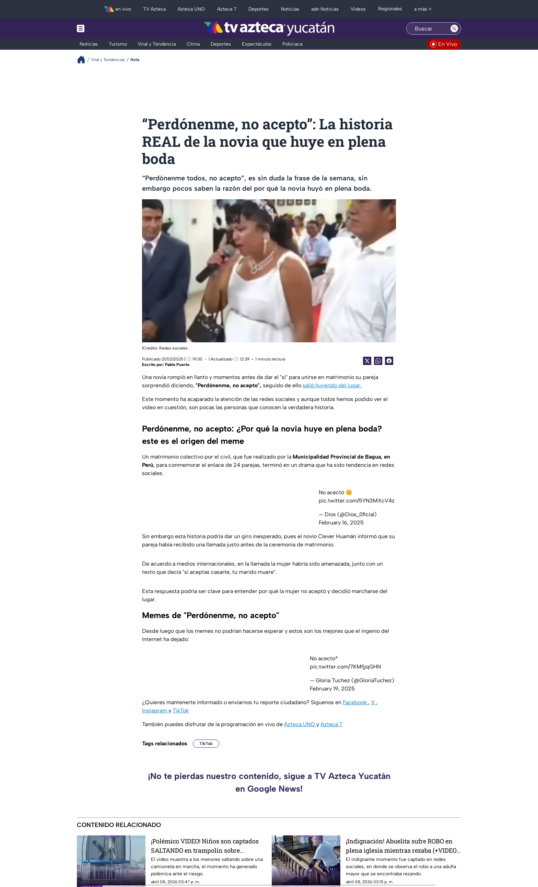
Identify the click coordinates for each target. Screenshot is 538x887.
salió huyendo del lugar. (332, 385)
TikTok (181, 710)
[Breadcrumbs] (84, 59)
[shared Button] (378, 361)
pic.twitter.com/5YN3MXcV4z (357, 500)
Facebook (355, 702)
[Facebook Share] (389, 361)
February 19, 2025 (332, 688)
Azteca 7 (331, 724)
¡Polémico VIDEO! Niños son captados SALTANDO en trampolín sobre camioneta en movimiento (205, 845)
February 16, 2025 (341, 522)
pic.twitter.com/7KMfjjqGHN (345, 666)
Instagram (155, 710)
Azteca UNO (300, 724)
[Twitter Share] (367, 361)
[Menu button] (104, 28)
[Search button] (454, 28)
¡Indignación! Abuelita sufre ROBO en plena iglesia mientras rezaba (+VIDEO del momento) (401, 845)
